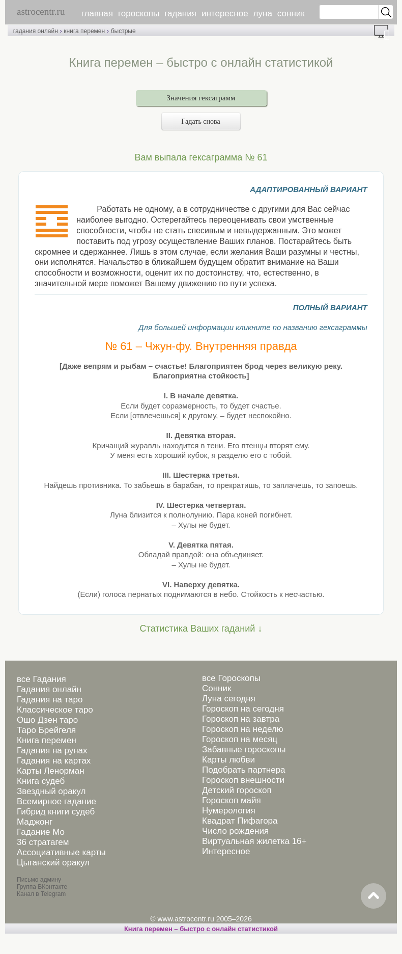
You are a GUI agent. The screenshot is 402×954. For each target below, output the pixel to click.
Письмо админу (39, 879)
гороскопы (138, 13)
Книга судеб (41, 781)
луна (262, 13)
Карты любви (228, 760)
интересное (225, 13)
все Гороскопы (231, 678)
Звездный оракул (51, 791)
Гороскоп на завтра (240, 719)
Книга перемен (46, 740)
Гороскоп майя (231, 800)
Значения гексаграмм (201, 98)
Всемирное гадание (56, 801)
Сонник (216, 688)
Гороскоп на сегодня (243, 709)
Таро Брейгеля (46, 730)
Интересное (226, 851)
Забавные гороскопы (244, 749)
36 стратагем (43, 842)
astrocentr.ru (41, 11)
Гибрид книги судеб (56, 811)
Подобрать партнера (243, 770)
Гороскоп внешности (243, 780)
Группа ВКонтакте (42, 886)
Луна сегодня (228, 698)
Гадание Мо (41, 832)
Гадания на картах (54, 761)
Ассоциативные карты (61, 852)
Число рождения (235, 831)
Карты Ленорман (50, 771)
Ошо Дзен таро (47, 720)
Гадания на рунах (52, 750)
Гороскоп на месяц (239, 739)
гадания (180, 13)
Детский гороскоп (237, 790)
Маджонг (34, 822)
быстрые (123, 31)
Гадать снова (201, 121)
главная (97, 13)
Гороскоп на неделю (242, 729)
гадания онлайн (35, 31)
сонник (291, 13)
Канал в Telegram (41, 893)
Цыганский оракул (53, 862)
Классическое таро (55, 710)
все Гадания (41, 679)
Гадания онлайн (49, 689)
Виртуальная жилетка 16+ (254, 841)
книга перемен (84, 31)
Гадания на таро (49, 699)
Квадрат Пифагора (240, 821)
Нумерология (228, 810)
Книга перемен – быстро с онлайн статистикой (201, 929)
